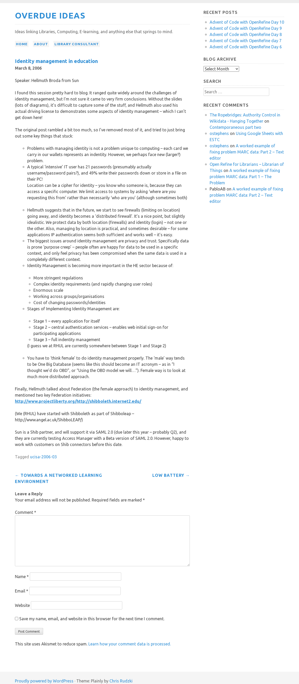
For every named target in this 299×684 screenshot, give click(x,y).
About (41, 44)
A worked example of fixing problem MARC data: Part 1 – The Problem (245, 176)
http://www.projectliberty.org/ (46, 401)
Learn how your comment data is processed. (129, 644)
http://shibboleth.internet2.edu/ (109, 401)
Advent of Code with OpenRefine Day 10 (247, 22)
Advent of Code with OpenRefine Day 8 (246, 34)
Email (21, 591)
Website (22, 605)
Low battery (171, 475)
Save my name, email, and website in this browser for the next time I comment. (91, 618)
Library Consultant (76, 44)
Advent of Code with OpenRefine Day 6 (246, 46)
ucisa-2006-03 (43, 456)
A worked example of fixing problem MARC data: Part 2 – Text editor (247, 151)
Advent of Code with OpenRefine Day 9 (246, 28)
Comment (25, 512)
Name (22, 576)
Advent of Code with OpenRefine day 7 (246, 40)
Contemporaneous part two (235, 127)
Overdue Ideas (50, 15)
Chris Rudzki (121, 681)
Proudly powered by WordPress (44, 681)
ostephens (219, 133)
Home (21, 44)
